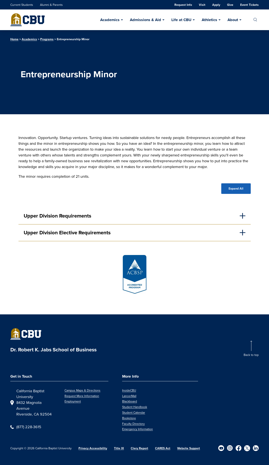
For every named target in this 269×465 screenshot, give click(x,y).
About (232, 20)
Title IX (119, 448)
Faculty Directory (133, 424)
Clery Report (139, 448)
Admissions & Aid (145, 20)
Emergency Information (137, 429)
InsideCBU (129, 390)
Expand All (236, 188)
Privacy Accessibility (92, 448)
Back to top (251, 355)
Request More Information (82, 396)
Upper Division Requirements (57, 216)
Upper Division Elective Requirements (67, 232)
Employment (73, 401)
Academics (110, 20)
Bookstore (129, 418)
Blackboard (129, 401)
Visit (202, 5)
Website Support (188, 448)
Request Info (183, 5)
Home (14, 39)
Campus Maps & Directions (82, 390)
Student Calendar (133, 412)
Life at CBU (181, 20)
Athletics (209, 20)
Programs (47, 39)
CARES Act (162, 448)
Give (230, 5)
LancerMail (129, 396)
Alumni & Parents (51, 5)
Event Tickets (249, 5)
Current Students (21, 5)
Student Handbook (134, 407)
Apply (216, 5)
